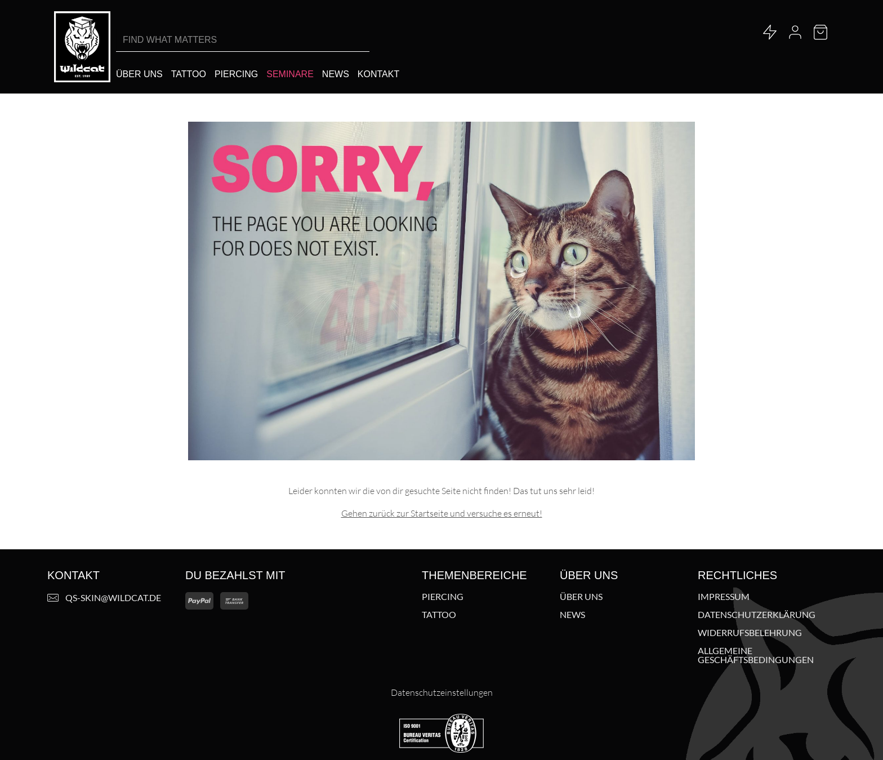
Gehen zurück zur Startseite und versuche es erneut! (441, 513)
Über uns (581, 596)
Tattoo (439, 614)
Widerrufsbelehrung (750, 632)
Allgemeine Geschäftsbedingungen (756, 655)
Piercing (442, 596)
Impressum (724, 596)
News (572, 614)
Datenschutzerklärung (756, 614)
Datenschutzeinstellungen (442, 692)
